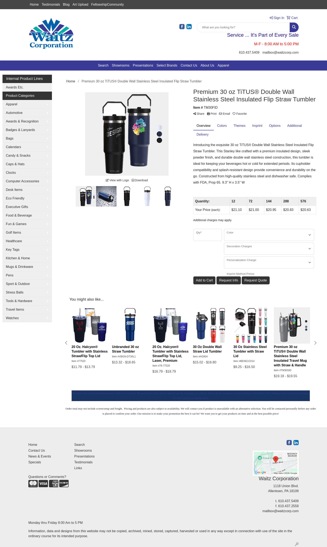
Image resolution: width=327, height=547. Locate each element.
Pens (9, 275)
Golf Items (13, 232)
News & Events (39, 456)
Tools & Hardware (19, 301)
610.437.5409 (249, 52)
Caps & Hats (15, 164)
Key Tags (13, 249)
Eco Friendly (15, 198)
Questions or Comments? (47, 477)
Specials (34, 462)
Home (34, 4)
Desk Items (14, 190)
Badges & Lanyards (20, 130)
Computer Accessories (22, 181)
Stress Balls (14, 292)
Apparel (223, 65)
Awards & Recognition (22, 121)
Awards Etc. (15, 87)
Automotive (14, 113)
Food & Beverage (19, 215)
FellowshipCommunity (107, 4)
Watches (12, 318)
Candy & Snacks (18, 155)
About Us (207, 65)
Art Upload (80, 4)
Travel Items (15, 309)
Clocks (11, 172)
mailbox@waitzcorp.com (280, 52)
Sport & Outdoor (18, 284)
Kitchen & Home (18, 258)
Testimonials (51, 4)
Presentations (143, 65)
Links (78, 468)
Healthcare (14, 241)
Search (103, 65)
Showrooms (120, 65)
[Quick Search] (243, 27)
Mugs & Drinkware (19, 266)
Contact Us (189, 65)
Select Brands (167, 65)
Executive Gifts (17, 207)
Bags (9, 138)
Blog (66, 4)
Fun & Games (16, 224)
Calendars (13, 147)
